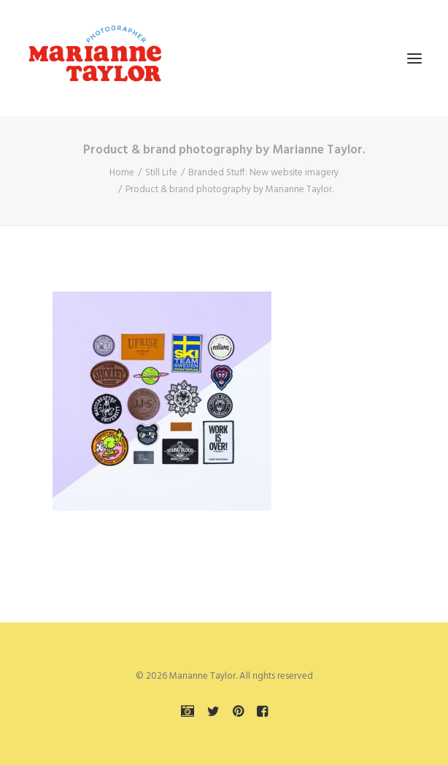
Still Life (161, 172)
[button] (414, 58)
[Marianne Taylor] (94, 58)
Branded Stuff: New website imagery (263, 172)
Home (121, 172)
